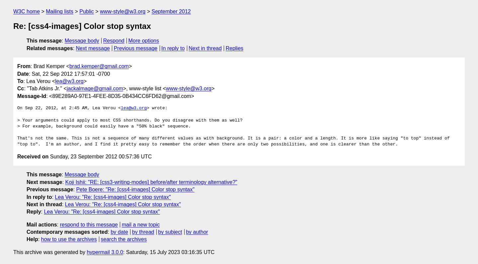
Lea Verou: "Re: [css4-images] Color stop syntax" (113, 197)
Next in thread (205, 48)
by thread (143, 232)
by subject (170, 232)
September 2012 (171, 11)
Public (86, 11)
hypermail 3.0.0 (105, 252)
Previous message (136, 48)
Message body (82, 41)
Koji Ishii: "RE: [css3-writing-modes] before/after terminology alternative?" (151, 182)
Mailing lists (59, 11)
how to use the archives (69, 239)
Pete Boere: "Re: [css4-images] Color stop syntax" (135, 189)
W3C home (26, 11)
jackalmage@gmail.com (95, 88)
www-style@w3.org (122, 11)
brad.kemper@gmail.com (99, 66)
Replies (234, 48)
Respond (113, 41)
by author (197, 232)
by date (119, 232)
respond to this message (89, 224)
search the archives (124, 239)
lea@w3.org (69, 81)
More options (143, 41)
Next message (93, 48)
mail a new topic (141, 224)
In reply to (173, 48)
